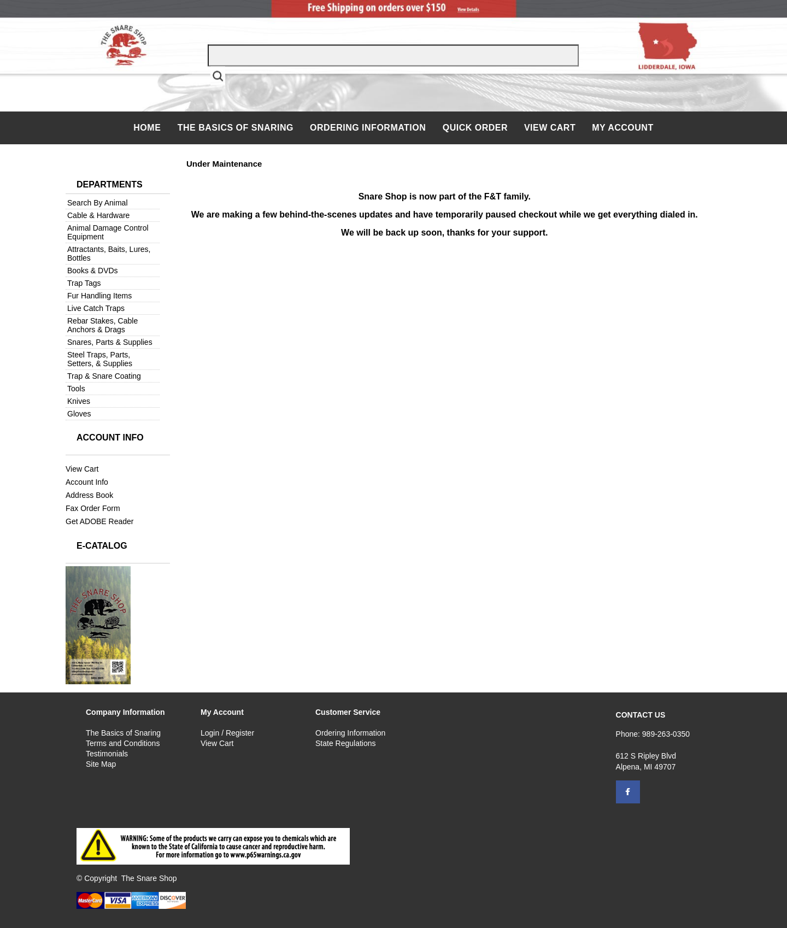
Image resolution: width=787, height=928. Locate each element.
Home (148, 127)
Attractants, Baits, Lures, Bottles (109, 253)
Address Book (89, 495)
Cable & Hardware (98, 215)
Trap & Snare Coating (104, 376)
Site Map (101, 764)
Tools (76, 388)
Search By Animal (97, 202)
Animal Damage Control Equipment (108, 232)
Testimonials (107, 753)
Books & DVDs (92, 270)
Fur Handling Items (99, 295)
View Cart (549, 127)
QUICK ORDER (475, 127)
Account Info (87, 482)
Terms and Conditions (123, 743)
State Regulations (345, 743)
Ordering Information (369, 127)
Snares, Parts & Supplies (109, 342)
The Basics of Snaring (235, 127)
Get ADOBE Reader (100, 521)
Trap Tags (84, 283)
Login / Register (227, 733)
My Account (623, 127)
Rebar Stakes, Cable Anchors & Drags (102, 325)
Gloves (79, 413)
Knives (78, 401)
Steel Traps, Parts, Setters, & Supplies (99, 359)
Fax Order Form (93, 508)
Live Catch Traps (96, 308)
